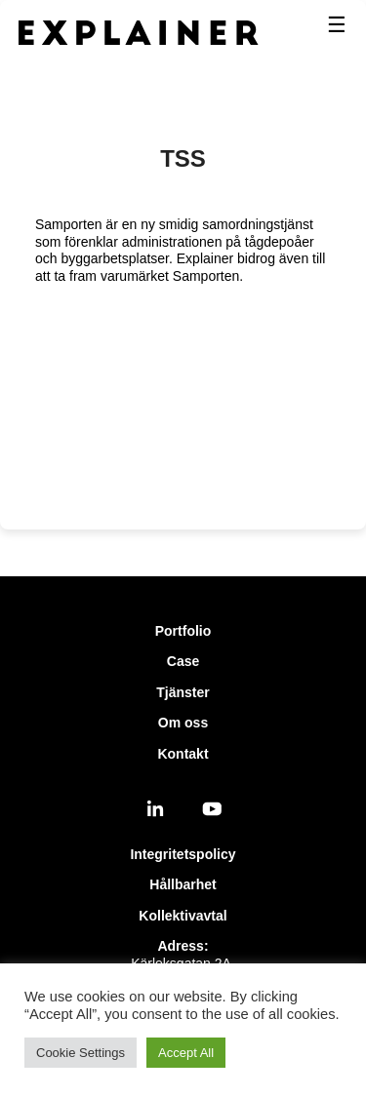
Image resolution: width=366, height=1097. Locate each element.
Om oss (183, 722)
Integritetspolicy (182, 854)
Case (183, 661)
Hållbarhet (182, 884)
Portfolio (183, 631)
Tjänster (182, 692)
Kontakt (182, 754)
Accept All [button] (186, 1052)
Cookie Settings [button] (80, 1052)
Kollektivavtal (182, 915)
